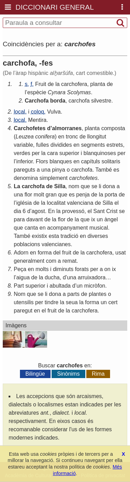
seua (72, 302)
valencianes (56, 244)
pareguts (24, 170)
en (61, 136)
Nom (19, 294)
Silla (59, 186)
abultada (60, 286)
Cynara (57, 92)
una (46, 170)
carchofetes (83, 178)
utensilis (24, 302)
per (36, 153)
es (116, 170)
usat (120, 253)
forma (44, 253)
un (100, 219)
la (57, 84)
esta (53, 236)
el (117, 203)
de (51, 84)
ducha (52, 277)
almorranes (67, 128)
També (103, 170)
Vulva (54, 112)
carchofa (78, 101)
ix (93, 219)
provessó (73, 211)
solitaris (110, 161)
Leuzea (24, 136)
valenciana (80, 203)
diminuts (63, 269)
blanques (61, 161)
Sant (99, 211)
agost (38, 211)
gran (51, 194)
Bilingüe (35, 374)
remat (69, 261)
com (51, 261)
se (94, 186)
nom (73, 186)
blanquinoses (100, 153)
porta (111, 194)
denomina (26, 178)
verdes (22, 153)
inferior (24, 161)
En (51, 211)
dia (17, 211)
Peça (20, 269)
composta (113, 128)
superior (69, 153)
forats (82, 269)
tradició (69, 236)
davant (34, 219)
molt (39, 194)
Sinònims (68, 374)
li (100, 186)
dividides (61, 145)
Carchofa (36, 101)
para (19, 219)
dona (109, 186)
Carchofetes (29, 128)
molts (41, 269)
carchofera (74, 84)
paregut (23, 311)
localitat (56, 203)
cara (52, 153)
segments (93, 145)
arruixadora (92, 277)
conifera (45, 136)
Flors (42, 161)
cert (113, 302)
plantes (98, 294)
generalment (29, 261)
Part (19, 286)
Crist (112, 211)
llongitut (96, 136)
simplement (54, 178)
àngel (111, 219)
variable (23, 145)
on (107, 269)
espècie (36, 92)
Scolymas (79, 92)
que (85, 186)
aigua (23, 277)
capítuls (90, 161)
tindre (51, 302)
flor (28, 194)
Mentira (37, 120)
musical (98, 228)
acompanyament (67, 228)
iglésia (24, 203)
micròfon (94, 286)
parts (73, 294)
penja (83, 194)
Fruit (40, 84)
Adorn (21, 253)
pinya (58, 170)
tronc (72, 136)
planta (97, 84)
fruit (67, 253)
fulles (42, 145)
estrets (115, 145)
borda (57, 101)
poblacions (27, 244)
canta (31, 228)
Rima (98, 374)
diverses (97, 236)
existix (39, 236)
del (57, 253)
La (17, 186)
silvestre (101, 101)
